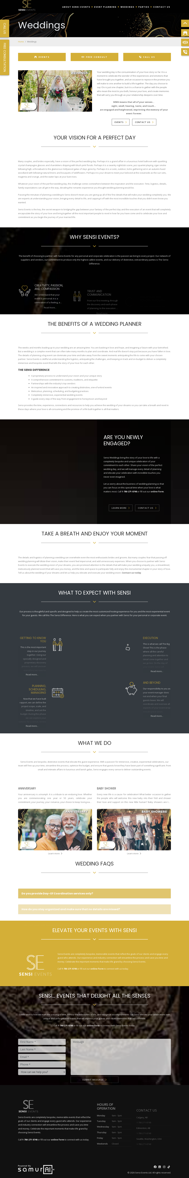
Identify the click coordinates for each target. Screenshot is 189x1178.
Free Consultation (5, 57)
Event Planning (105, 7)
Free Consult (94, 56)
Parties (143, 7)
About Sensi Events (76, 7)
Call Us (147, 56)
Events (42, 56)
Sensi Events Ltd (143, 1172)
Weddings (127, 7)
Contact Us (161, 7)
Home (21, 41)
